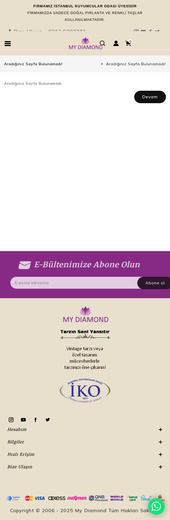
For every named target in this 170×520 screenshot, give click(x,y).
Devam (150, 96)
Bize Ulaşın (85, 18)
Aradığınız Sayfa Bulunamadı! (136, 63)
